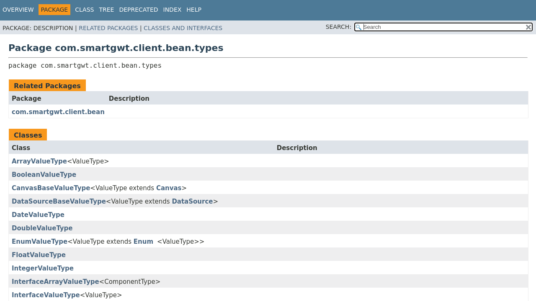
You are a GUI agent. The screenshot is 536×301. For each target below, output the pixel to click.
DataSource (192, 201)
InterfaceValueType (46, 295)
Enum (143, 241)
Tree (106, 9)
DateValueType (38, 215)
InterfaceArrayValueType (55, 282)
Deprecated (138, 9)
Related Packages (108, 28)
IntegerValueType (43, 268)
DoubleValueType (42, 228)
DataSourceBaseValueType (59, 201)
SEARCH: (338, 26)
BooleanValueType (44, 175)
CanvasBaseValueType (51, 188)
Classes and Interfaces (183, 28)
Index (172, 9)
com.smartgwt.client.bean (58, 112)
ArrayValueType (39, 161)
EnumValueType (39, 241)
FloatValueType (39, 255)
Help (193, 9)
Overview (18, 9)
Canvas (169, 188)
